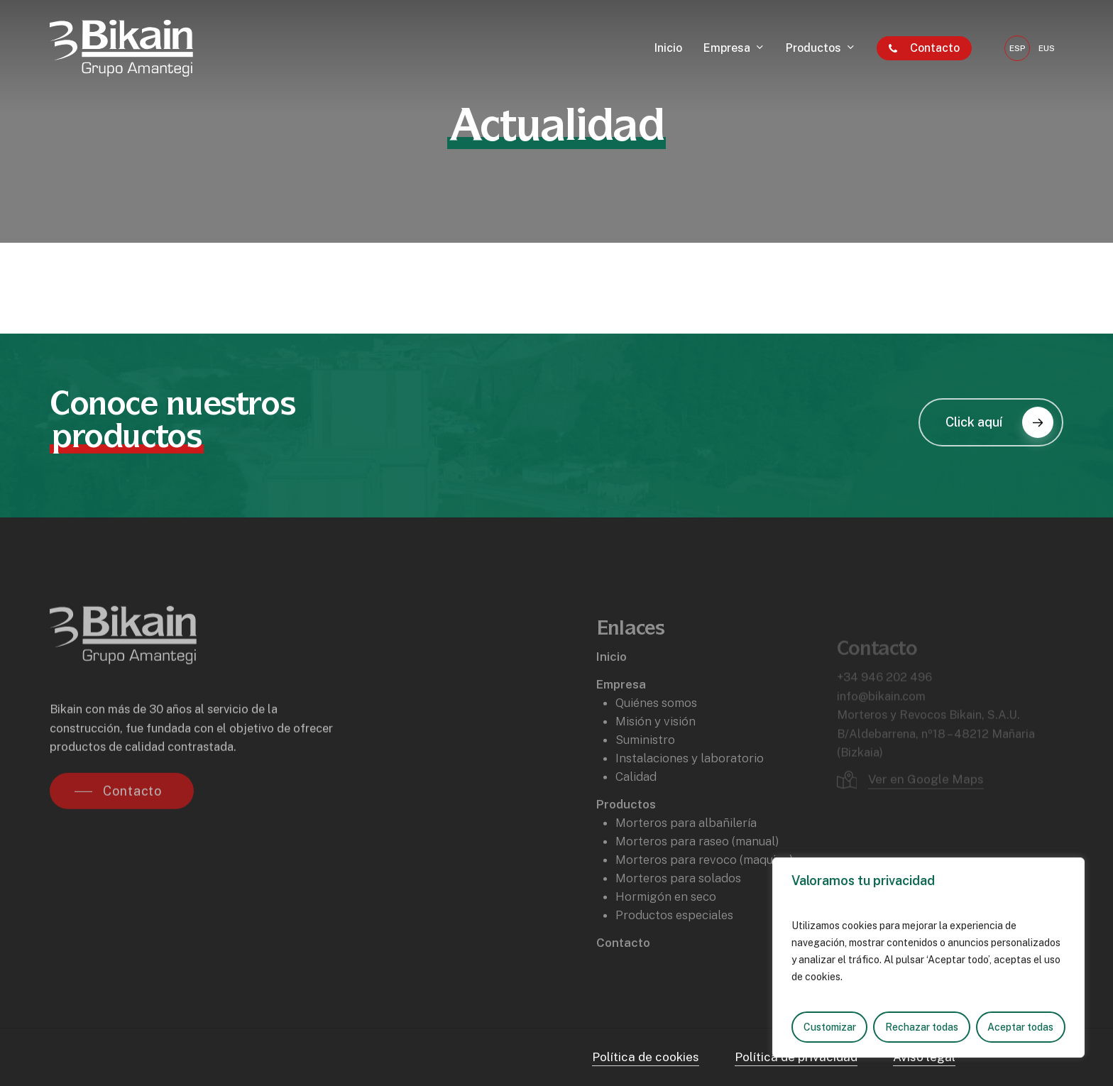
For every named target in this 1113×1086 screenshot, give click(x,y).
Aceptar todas (1020, 1027)
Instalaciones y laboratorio (689, 790)
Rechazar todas (921, 1027)
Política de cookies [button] (645, 1057)
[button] (991, 422)
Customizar (830, 1027)
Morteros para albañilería (686, 855)
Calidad (636, 808)
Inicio (611, 688)
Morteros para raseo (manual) (697, 873)
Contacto (623, 974)
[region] (928, 957)
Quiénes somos (656, 735)
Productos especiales (674, 947)
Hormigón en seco (665, 928)
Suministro (645, 771)
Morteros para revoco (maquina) (704, 891)
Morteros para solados (678, 910)
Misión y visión (655, 753)
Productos (626, 836)
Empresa (621, 716)
